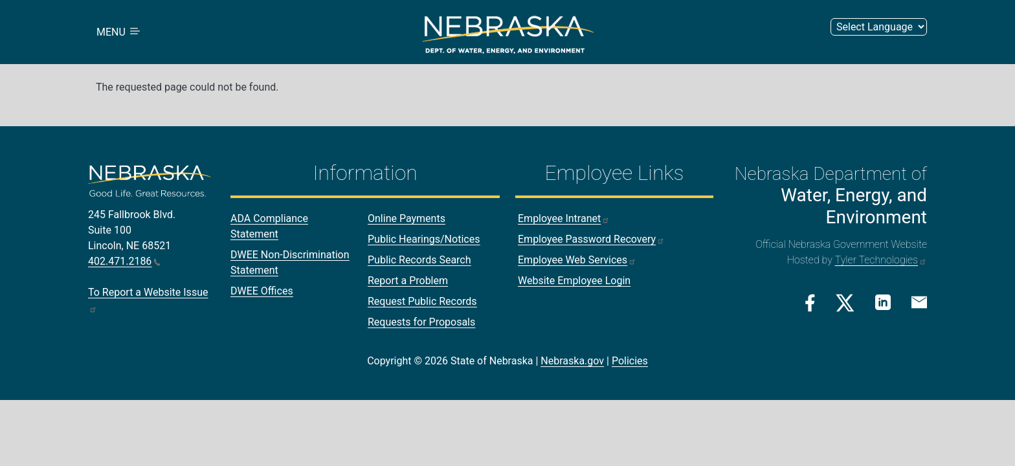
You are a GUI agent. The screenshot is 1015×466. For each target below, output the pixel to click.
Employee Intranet (564, 218)
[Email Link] (919, 301)
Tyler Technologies (881, 260)
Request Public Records (422, 301)
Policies (630, 361)
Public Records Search (419, 260)
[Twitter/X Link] (845, 303)
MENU (119, 32)
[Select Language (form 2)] (879, 27)
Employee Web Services (577, 260)
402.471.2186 (124, 261)
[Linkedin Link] (883, 302)
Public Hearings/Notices (424, 239)
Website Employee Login (574, 280)
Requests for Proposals (421, 322)
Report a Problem (408, 280)
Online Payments (406, 218)
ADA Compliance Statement (269, 226)
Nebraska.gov (572, 361)
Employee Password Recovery (591, 239)
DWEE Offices (261, 291)
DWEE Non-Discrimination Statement (290, 262)
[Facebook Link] (810, 303)
